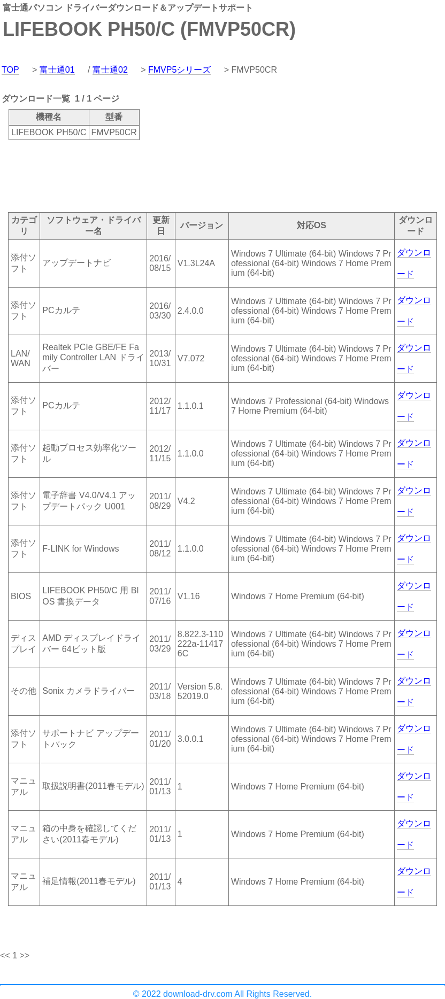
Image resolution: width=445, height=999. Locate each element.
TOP (10, 69)
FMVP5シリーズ (179, 69)
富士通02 (110, 69)
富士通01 (57, 69)
